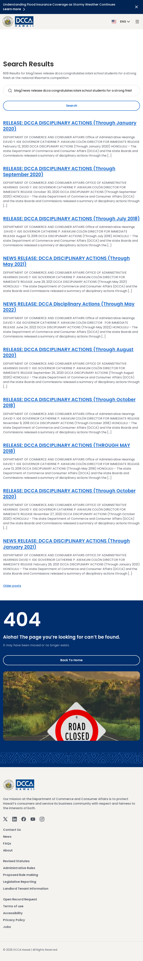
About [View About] (8, 850)
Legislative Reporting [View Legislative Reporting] (19, 882)
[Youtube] (33, 819)
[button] (121, 21)
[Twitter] (5, 819)
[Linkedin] (14, 819)
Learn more (14, 9)
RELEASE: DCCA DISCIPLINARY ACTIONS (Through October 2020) (69, 494)
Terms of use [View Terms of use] (13, 906)
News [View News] (7, 836)
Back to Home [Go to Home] (71, 660)
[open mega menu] (137, 21)
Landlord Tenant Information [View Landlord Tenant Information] (25, 888)
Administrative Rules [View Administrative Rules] (19, 868)
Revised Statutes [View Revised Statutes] (16, 861)
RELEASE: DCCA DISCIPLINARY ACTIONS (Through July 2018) (71, 218)
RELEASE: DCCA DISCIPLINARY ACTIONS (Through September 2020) (59, 171)
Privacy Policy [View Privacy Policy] (14, 920)
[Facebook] (23, 819)
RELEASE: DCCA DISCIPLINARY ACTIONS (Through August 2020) (68, 352)
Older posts (12, 586)
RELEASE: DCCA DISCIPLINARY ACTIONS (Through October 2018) (69, 402)
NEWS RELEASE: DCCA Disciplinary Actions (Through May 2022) (69, 307)
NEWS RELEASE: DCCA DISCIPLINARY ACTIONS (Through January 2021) (66, 544)
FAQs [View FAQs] (7, 843)
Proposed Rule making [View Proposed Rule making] (20, 875)
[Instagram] (42, 819)
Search (71, 105)
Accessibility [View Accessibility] (13, 913)
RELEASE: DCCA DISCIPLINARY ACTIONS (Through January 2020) (70, 126)
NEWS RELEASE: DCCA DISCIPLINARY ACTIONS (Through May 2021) (66, 261)
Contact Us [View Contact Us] (12, 830)
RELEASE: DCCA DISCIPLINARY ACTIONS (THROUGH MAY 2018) (66, 448)
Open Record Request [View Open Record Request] (20, 899)
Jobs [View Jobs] (7, 927)
